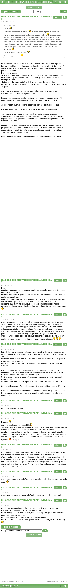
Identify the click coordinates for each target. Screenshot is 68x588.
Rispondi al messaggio (10, 12)
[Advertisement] (34, 173)
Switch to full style (34, 7)
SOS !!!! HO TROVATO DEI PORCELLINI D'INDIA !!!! (30, 2)
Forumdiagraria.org (9, 585)
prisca (58, 315)
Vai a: (3, 531)
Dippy (58, 280)
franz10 (57, 17)
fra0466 (57, 344)
